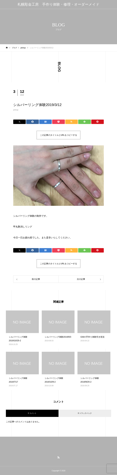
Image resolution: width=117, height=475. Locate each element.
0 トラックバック (85, 413)
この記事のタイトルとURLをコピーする (58, 135)
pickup (15, 110)
